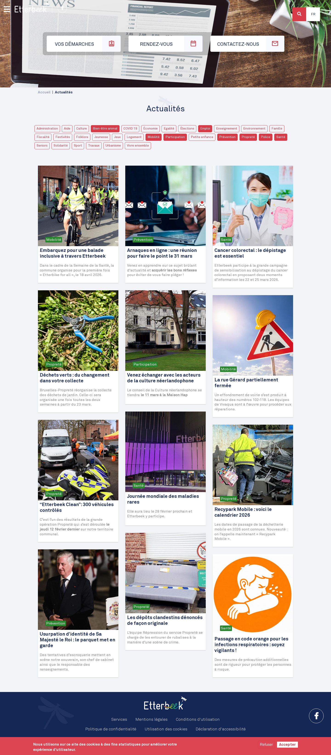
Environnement (254, 128)
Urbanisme (113, 145)
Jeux (117, 137)
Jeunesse (101, 137)
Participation (175, 137)
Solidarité (61, 145)
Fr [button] (313, 14)
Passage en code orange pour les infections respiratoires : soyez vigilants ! (251, 645)
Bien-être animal (105, 128)
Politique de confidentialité (110, 729)
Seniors (42, 145)
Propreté (248, 137)
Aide (67, 128)
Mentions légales (151, 720)
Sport (78, 145)
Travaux (94, 145)
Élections (187, 128)
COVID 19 (130, 128)
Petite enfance (202, 137)
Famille (276, 128)
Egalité (169, 128)
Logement (134, 137)
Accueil (44, 92)
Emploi (205, 128)
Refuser (266, 744)
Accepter (287, 744)
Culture (81, 128)
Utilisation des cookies (166, 729)
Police (265, 137)
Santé (280, 137)
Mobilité (154, 137)
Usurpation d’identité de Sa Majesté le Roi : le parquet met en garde (77, 640)
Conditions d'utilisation (198, 720)
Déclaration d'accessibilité (221, 729)
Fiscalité (43, 137)
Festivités (62, 137)
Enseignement (226, 128)
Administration (47, 128)
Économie (150, 128)
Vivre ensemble (138, 145)
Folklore (82, 137)
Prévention (227, 137)
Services (119, 720)
